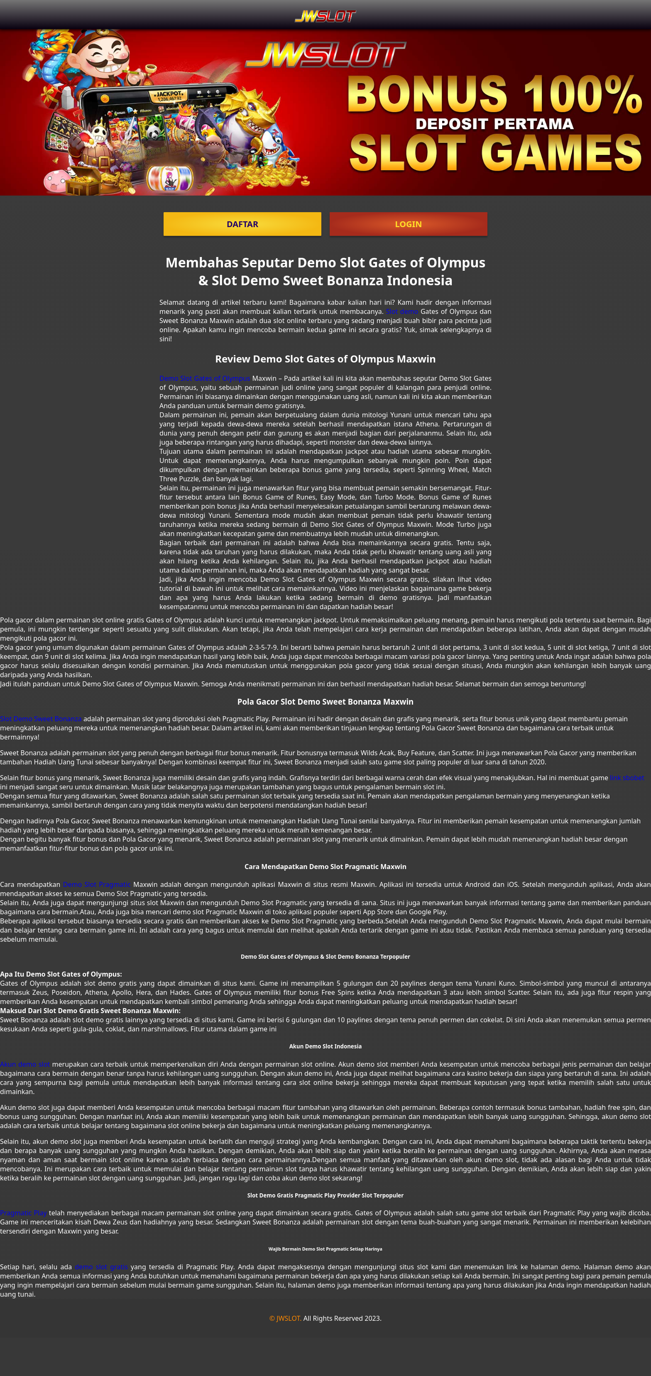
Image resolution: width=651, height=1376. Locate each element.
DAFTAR (242, 224)
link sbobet (627, 777)
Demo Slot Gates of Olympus (204, 378)
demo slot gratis (101, 1266)
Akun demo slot (25, 1064)
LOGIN (408, 224)
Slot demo (402, 311)
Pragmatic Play (23, 1212)
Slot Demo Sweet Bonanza (41, 718)
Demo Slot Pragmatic (97, 884)
